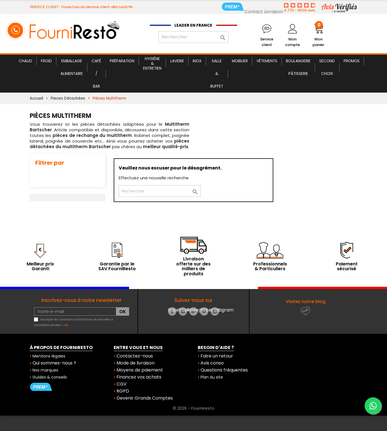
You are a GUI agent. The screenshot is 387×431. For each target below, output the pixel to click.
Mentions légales (48, 356)
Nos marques (45, 370)
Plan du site (212, 377)
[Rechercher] (193, 37)
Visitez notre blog (305, 301)
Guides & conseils (49, 377)
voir (66, 325)
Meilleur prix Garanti (40, 266)
